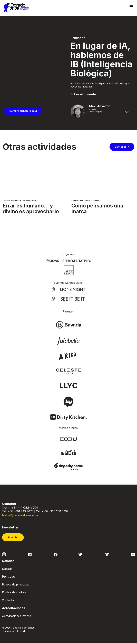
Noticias (7, 568)
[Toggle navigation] (131, 5)
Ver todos (120, 146)
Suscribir (12, 537)
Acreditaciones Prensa (16, 616)
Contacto (8, 600)
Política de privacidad (15, 584)
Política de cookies (14, 592)
